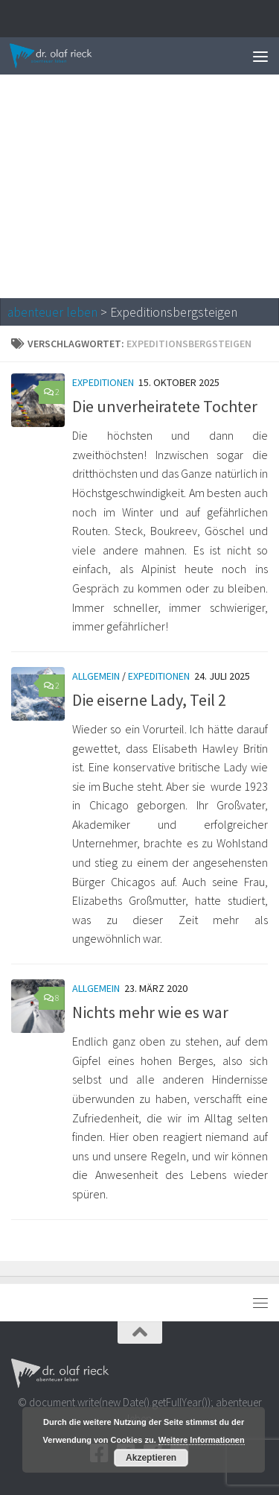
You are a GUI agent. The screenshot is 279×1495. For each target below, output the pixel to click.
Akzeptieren (151, 1458)
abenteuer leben (52, 312)
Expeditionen (103, 382)
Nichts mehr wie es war (150, 1012)
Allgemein (96, 676)
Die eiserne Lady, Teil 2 (149, 699)
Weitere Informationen (201, 1439)
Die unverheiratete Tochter (164, 406)
